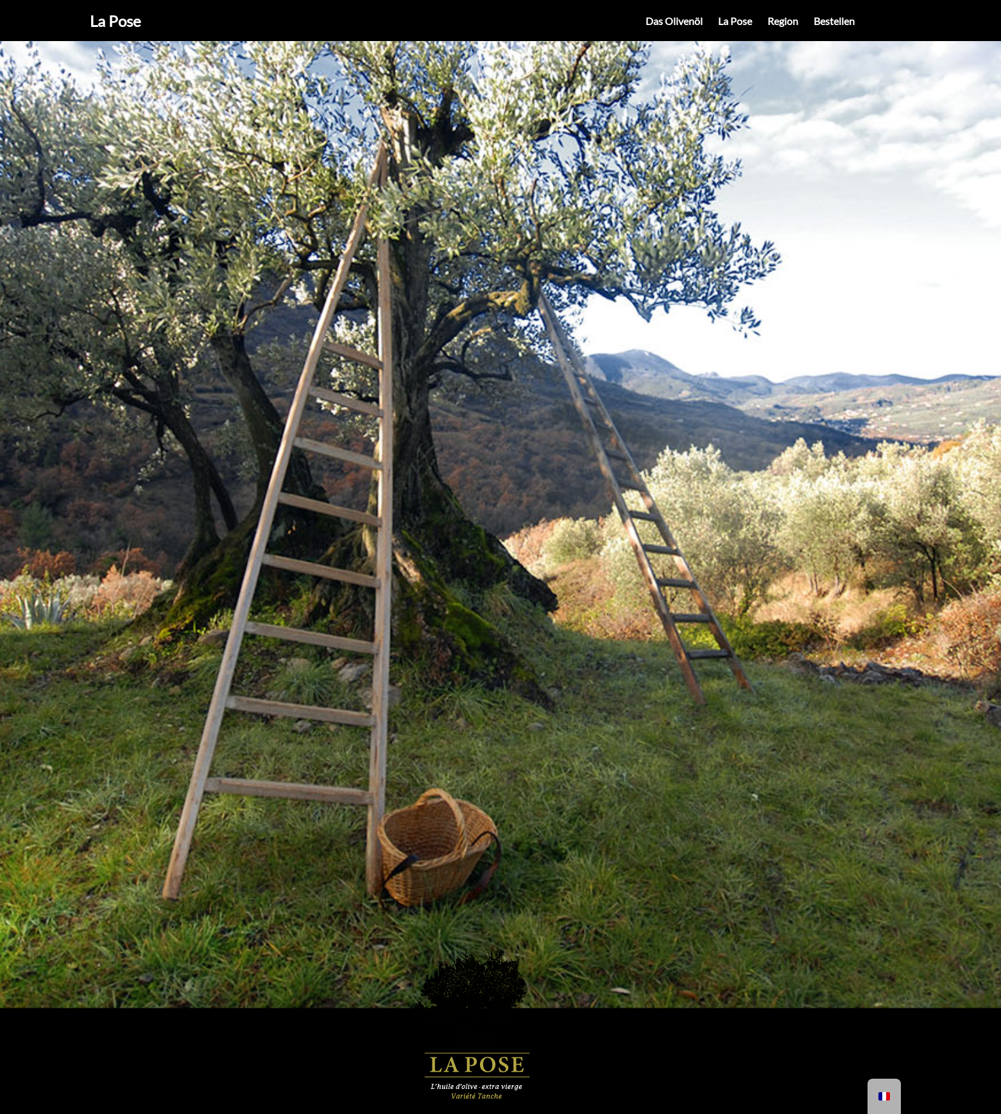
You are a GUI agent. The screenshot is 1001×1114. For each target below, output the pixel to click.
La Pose (115, 21)
